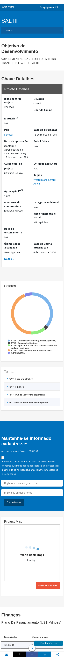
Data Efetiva (41, 141)
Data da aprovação (16, 141)
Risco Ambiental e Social (44, 215)
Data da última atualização (42, 245)
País (6, 129)
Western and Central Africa (44, 181)
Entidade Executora (45, 163)
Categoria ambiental (46, 202)
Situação (38, 98)
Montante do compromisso (12, 204)
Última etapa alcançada (12, 245)
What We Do (8, 6)
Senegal (8, 134)
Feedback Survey (48, 643)
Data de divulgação (45, 129)
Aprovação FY (13, 190)
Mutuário (11, 118)
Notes (8, 258)
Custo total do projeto (13, 166)
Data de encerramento (13, 230)
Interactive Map (48, 585)
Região (37, 175)
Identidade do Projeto (12, 100)
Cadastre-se (14, 502)
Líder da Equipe (42, 110)
